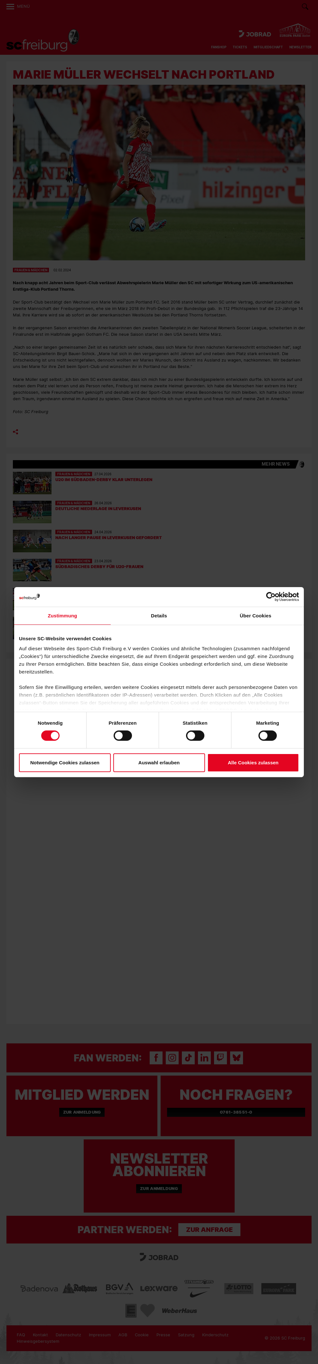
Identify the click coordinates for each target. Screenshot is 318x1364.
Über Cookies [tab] (255, 615)
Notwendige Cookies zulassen (64, 762)
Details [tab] (159, 615)
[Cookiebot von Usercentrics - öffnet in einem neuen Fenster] (271, 597)
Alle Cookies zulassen (253, 762)
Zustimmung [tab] (62, 615)
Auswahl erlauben (159, 762)
